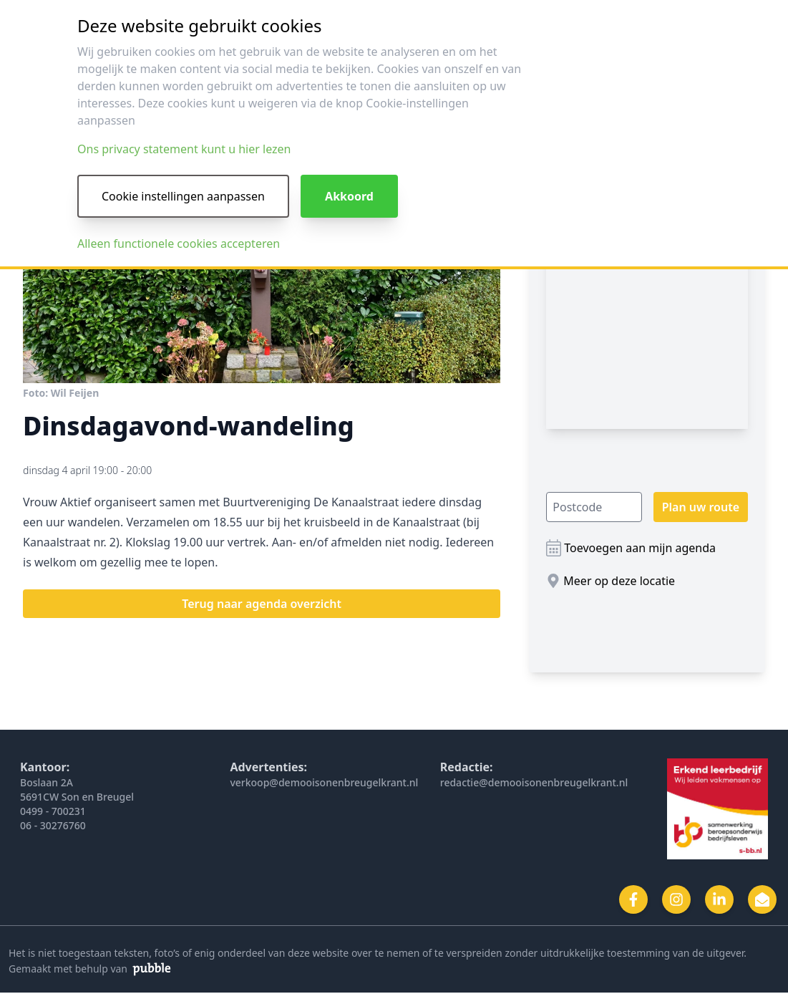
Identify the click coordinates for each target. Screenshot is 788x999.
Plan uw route (700, 507)
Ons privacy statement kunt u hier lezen (184, 149)
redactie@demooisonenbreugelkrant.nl (534, 782)
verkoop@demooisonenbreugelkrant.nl (324, 782)
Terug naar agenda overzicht (261, 604)
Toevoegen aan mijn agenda (640, 548)
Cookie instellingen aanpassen (183, 196)
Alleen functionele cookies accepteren (178, 243)
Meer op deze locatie (619, 581)
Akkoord (349, 196)
